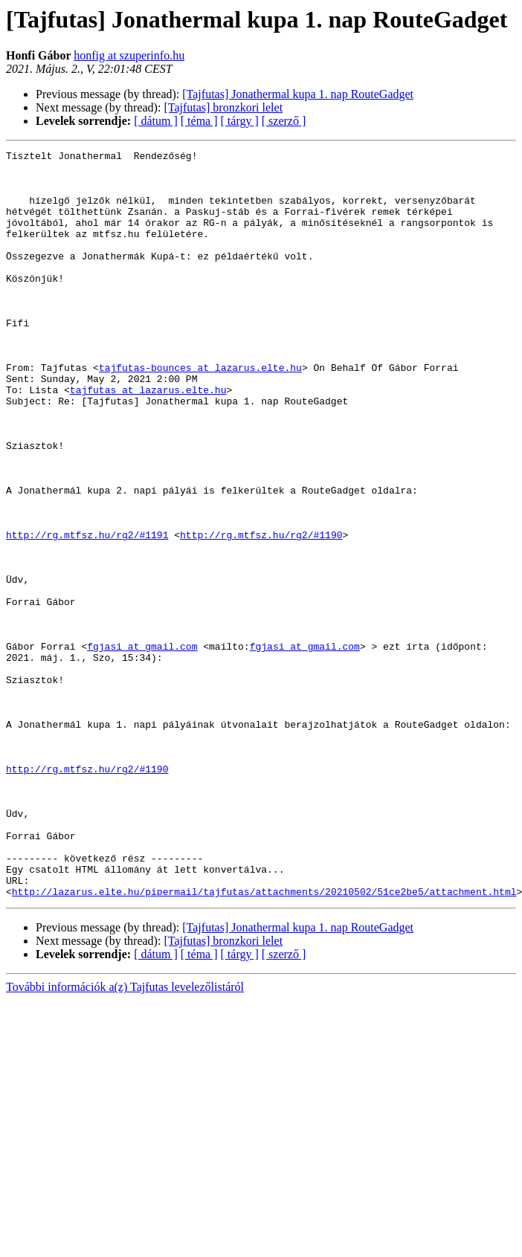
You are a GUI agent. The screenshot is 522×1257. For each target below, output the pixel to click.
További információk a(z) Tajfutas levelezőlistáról (125, 1136)
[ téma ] (199, 120)
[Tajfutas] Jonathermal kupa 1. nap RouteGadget (297, 94)
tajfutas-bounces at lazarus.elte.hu (200, 412)
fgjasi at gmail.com (142, 746)
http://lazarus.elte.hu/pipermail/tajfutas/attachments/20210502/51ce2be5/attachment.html (264, 1040)
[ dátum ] (156, 120)
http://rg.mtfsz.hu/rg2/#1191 (87, 612)
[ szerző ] (284, 120)
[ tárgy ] (240, 120)
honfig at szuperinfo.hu (129, 55)
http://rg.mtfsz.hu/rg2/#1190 (261, 612)
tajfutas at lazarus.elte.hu (148, 438)
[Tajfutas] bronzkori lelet (223, 107)
